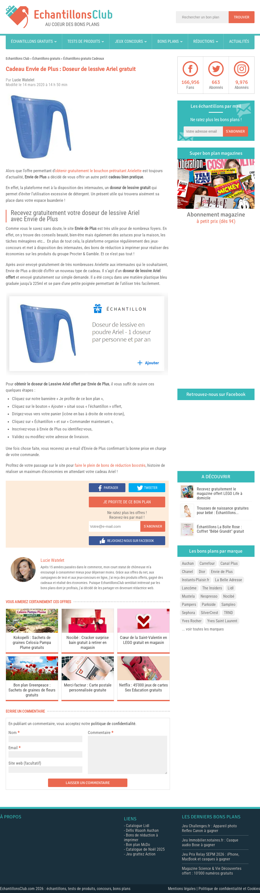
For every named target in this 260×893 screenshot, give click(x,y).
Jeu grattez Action (141, 854)
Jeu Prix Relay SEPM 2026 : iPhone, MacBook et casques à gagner (210, 856)
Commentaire (100, 732)
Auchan (188, 563)
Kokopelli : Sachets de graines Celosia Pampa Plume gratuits (32, 642)
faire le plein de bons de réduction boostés (110, 465)
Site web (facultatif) (24, 763)
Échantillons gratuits (32, 41)
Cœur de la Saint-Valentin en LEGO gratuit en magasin (143, 640)
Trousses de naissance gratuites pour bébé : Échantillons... (223, 510)
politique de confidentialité (113, 723)
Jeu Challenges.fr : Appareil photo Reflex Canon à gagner (209, 828)
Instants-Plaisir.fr (195, 580)
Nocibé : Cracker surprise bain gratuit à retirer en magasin (87, 642)
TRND (228, 612)
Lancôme (189, 588)
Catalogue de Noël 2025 (145, 849)
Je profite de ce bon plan (127, 502)
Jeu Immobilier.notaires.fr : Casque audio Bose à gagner (210, 842)
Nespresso (209, 596)
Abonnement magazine (216, 217)
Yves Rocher (192, 621)
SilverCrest (209, 612)
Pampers (189, 604)
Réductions (203, 41)
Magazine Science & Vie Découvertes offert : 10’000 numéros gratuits (211, 871)
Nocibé (228, 596)
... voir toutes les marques (203, 629)
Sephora (188, 612)
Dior (202, 571)
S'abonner (153, 526)
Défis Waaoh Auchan (142, 830)
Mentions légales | (183, 888)
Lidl (231, 588)
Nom (12, 732)
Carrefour (207, 563)
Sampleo (228, 604)
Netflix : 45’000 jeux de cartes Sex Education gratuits (143, 687)
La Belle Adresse (228, 580)
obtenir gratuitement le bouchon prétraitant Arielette (98, 170)
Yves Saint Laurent (222, 621)
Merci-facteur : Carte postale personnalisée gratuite (87, 687)
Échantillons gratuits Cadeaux (83, 58)
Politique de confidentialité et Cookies (229, 888)
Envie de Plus (36, 176)
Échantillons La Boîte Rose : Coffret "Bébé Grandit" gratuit (220, 529)
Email (13, 747)
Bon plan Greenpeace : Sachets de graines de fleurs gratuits (31, 690)
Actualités (239, 41)
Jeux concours (129, 41)
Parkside (209, 604)
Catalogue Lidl (137, 825)
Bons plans (168, 41)
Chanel (187, 571)
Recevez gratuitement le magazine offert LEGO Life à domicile (219, 493)
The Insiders (212, 588)
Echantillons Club (17, 58)
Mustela (188, 596)
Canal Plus (229, 563)
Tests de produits (83, 41)
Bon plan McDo (138, 844)
